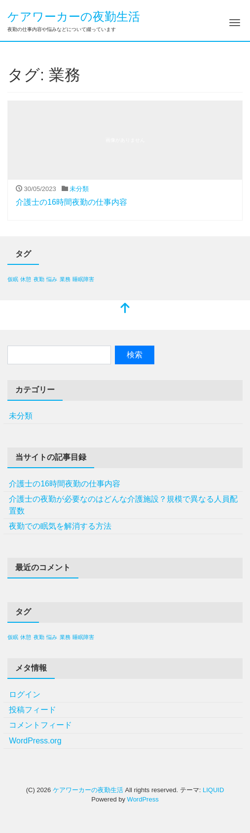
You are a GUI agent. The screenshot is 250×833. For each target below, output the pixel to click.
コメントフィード (40, 725)
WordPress (143, 799)
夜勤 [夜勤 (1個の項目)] (39, 279)
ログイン (24, 694)
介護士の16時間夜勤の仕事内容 (71, 202)
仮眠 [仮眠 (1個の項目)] (12, 279)
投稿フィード (32, 709)
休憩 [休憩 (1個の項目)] (25, 279)
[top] (125, 309)
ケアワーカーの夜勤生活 (73, 16)
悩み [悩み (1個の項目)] (51, 279)
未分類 (79, 188)
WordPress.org (35, 741)
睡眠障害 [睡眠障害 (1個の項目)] (83, 279)
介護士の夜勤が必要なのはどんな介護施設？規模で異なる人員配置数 (123, 505)
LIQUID (213, 790)
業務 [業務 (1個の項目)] (65, 279)
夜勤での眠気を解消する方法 (60, 526)
